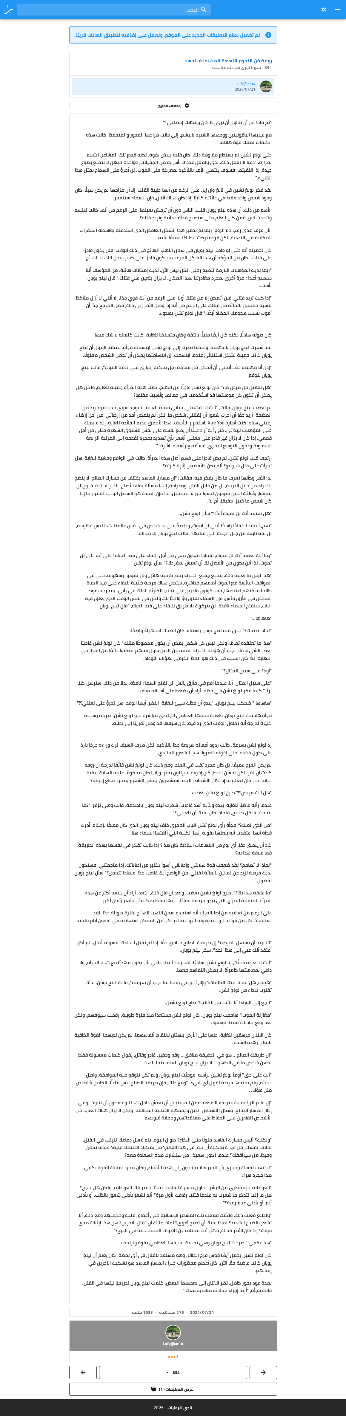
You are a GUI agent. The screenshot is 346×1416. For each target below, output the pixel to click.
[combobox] (114, 9)
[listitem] (173, 86)
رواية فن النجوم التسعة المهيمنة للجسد (228, 60)
